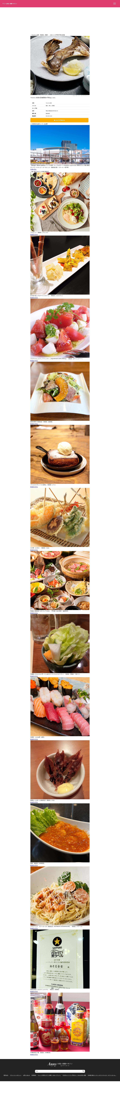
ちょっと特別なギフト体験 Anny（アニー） (49, 1075)
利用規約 (34, 1075)
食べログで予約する (59, 120)
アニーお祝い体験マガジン (9, 3)
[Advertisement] (60, 19)
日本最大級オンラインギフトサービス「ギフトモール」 (102, 1075)
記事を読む (33, 169)
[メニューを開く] (114, 3)
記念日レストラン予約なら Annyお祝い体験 (74, 1075)
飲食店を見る (34, 234)
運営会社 (6, 1075)
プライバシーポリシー (15, 1075)
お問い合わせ (26, 1075)
